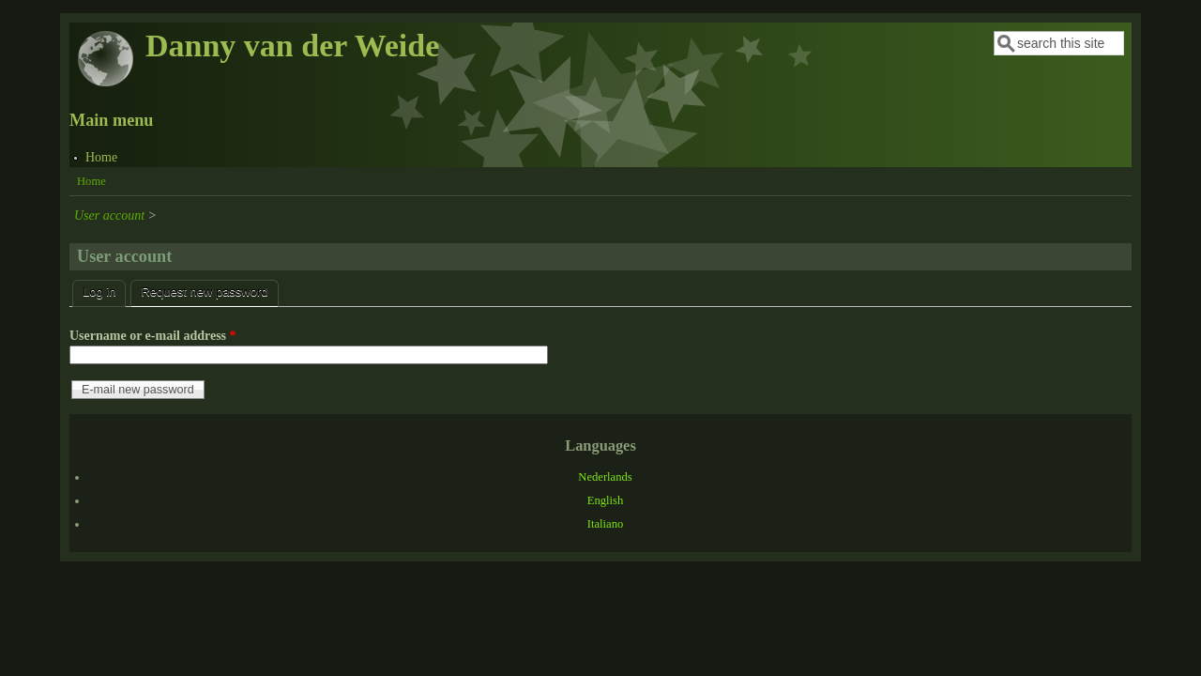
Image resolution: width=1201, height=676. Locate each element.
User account (109, 215)
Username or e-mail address (152, 336)
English (605, 500)
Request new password (209, 290)
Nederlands (604, 477)
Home (101, 157)
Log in (99, 291)
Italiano (605, 523)
